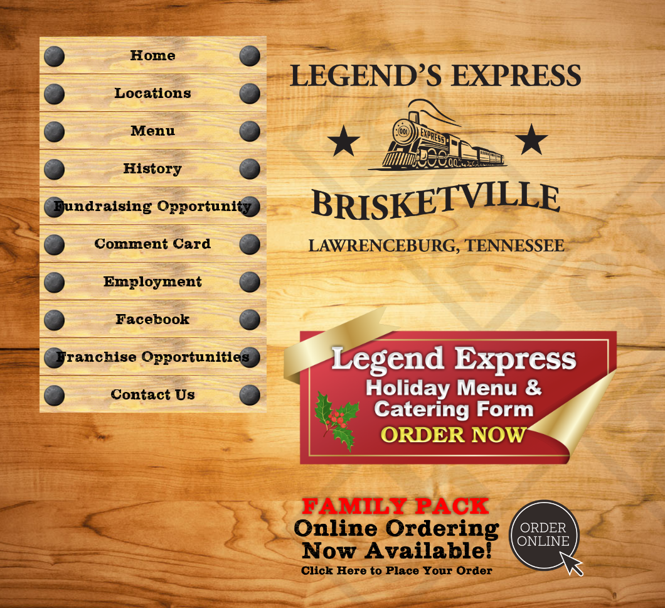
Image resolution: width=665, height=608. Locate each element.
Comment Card (152, 244)
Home (153, 55)
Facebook (152, 319)
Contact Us (152, 395)
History (153, 168)
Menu (153, 131)
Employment (153, 282)
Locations (152, 93)
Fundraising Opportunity (152, 206)
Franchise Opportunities (153, 357)
